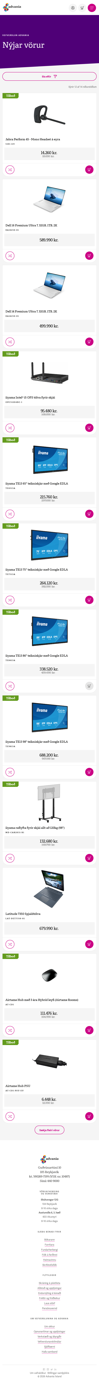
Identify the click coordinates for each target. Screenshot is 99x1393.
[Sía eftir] (49, 76)
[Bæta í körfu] (89, 169)
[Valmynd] (92, 8)
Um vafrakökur (38, 1373)
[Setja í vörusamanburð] (10, 169)
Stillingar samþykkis (58, 1373)
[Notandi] (73, 8)
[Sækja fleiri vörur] (49, 1130)
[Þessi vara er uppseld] (89, 686)
